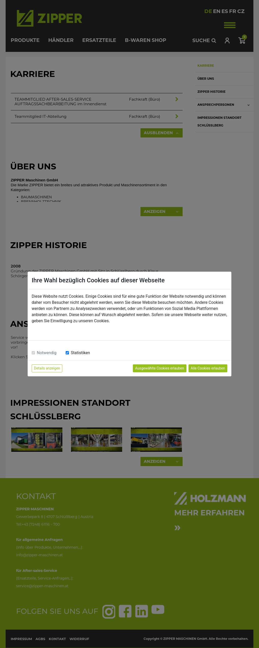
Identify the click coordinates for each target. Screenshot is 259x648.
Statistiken (80, 352)
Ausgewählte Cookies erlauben (159, 368)
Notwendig (46, 352)
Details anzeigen (47, 368)
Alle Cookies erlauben (208, 368)
